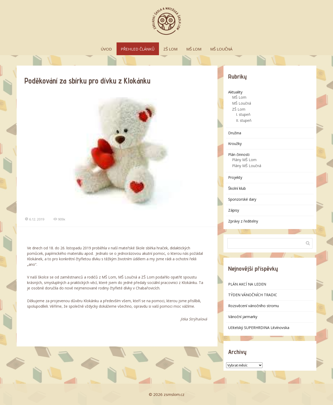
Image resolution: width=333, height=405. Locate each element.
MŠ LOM (193, 49)
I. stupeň (243, 114)
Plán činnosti (238, 154)
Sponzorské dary (242, 199)
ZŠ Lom (238, 109)
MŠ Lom (239, 97)
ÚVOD (106, 49)
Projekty (235, 177)
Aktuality (235, 92)
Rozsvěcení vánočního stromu (253, 305)
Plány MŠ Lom (244, 159)
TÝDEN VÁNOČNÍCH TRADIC (252, 294)
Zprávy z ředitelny (243, 221)
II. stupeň (244, 120)
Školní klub (237, 188)
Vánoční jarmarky (242, 316)
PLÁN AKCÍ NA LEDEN (247, 284)
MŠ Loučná (241, 103)
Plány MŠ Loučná (246, 165)
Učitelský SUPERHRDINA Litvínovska (258, 327)
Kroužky (235, 143)
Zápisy (233, 210)
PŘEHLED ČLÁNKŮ (138, 49)
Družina (234, 132)
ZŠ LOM (170, 49)
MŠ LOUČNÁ (221, 49)
